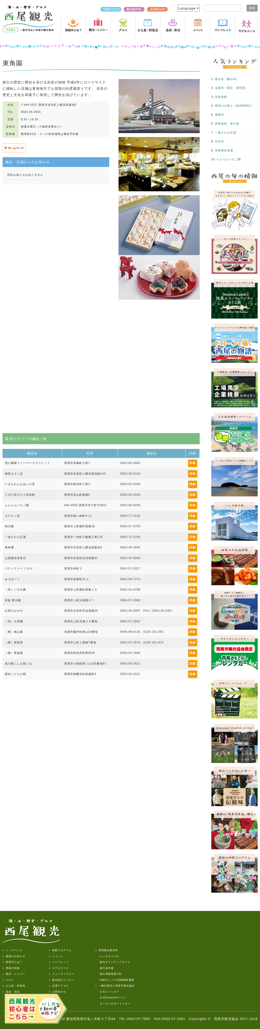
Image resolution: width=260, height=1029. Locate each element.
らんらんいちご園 (229, 159)
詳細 (192, 463)
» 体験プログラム (60, 950)
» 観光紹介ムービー (61, 979)
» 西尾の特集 (11, 968)
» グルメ (8, 979)
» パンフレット (59, 962)
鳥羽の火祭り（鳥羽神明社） (234, 105)
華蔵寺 (219, 114)
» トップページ (12, 950)
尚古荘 (219, 141)
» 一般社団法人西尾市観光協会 (115, 985)
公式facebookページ (110, 997)
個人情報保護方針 (108, 973)
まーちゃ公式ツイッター (112, 1003)
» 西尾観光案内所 (106, 950)
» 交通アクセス (59, 985)
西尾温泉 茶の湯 (227, 123)
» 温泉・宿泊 (11, 991)
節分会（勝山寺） (227, 79)
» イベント (56, 956)
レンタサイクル (107, 956)
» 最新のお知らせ (14, 956)
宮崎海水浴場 (224, 150)
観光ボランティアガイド (112, 962)
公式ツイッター (107, 991)
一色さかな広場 (225, 132)
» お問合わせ (57, 991)
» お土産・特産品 (14, 985)
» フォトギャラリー (61, 973)
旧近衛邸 (221, 97)
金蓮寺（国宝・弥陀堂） (231, 87)
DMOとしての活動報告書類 (115, 979)
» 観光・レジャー (14, 973)
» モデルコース (59, 968)
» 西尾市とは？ (12, 962)
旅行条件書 (104, 968)
